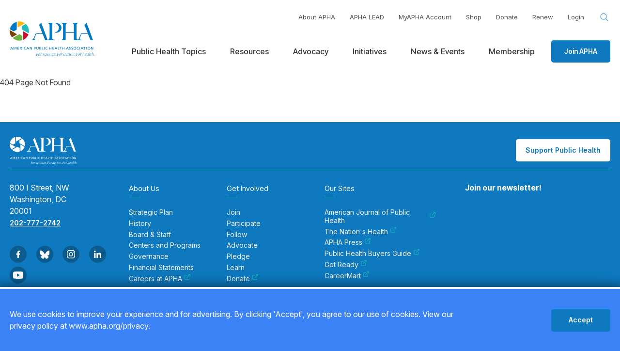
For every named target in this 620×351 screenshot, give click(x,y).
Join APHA (580, 51)
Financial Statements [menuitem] (161, 267)
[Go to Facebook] (18, 254)
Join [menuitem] (233, 212)
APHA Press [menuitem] (348, 242)
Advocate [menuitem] (242, 245)
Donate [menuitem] (243, 279)
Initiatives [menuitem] (370, 51)
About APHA (316, 17)
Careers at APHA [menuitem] (160, 279)
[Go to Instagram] (70, 254)
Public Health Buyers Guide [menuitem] (372, 253)
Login (576, 17)
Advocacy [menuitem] (310, 51)
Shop (473, 17)
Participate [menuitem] (244, 223)
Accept (581, 320)
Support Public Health (563, 150)
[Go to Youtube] (18, 275)
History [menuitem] (140, 223)
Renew (542, 17)
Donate (507, 17)
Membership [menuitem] (512, 51)
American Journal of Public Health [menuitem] (380, 216)
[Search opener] (604, 17)
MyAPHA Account (425, 17)
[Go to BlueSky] (44, 254)
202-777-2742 (35, 222)
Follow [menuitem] (237, 235)
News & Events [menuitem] (438, 51)
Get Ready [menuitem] (346, 265)
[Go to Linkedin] (97, 254)
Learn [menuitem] (236, 267)
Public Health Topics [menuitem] (169, 51)
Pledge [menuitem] (238, 256)
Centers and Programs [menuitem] (165, 245)
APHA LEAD (367, 17)
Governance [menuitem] (149, 256)
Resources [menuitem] (249, 51)
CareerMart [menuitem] (347, 276)
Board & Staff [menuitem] (150, 235)
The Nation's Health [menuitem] (361, 232)
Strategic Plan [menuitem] (151, 212)
